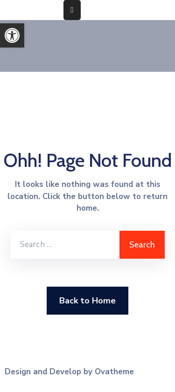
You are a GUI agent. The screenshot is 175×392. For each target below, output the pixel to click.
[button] (12, 35)
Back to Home (87, 300)
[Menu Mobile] (71, 10)
